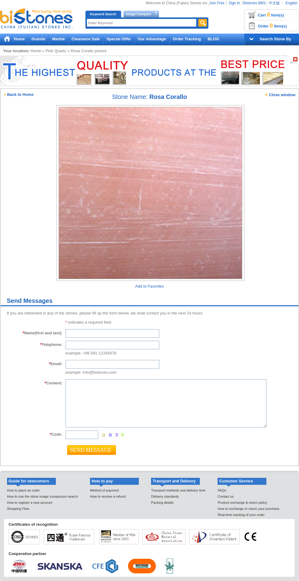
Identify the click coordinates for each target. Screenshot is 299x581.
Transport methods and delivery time (178, 490)
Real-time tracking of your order (241, 515)
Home (19, 39)
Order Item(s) (272, 26)
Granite (38, 39)
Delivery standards (165, 496)
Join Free (217, 3)
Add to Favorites (149, 286)
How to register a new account (29, 502)
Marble (58, 39)
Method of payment (104, 490)
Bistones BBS (254, 3)
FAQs (222, 490)
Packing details (162, 502)
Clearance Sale (86, 39)
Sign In (234, 3)
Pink (49, 51)
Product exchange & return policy (242, 502)
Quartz (60, 51)
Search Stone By (275, 39)
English (291, 3)
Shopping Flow (18, 508)
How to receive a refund (107, 496)
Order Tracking (187, 39)
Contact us (226, 496)
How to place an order (23, 490)
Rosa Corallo (82, 51)
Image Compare (138, 14)
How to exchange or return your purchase (248, 508)
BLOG (213, 39)
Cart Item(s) (271, 15)
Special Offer (118, 39)
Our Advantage (152, 39)
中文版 (274, 3)
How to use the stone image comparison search (42, 496)
